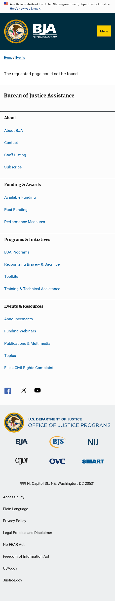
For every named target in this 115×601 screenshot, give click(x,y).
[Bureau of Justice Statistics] (57, 448)
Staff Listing (15, 155)
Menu (104, 31)
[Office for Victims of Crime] (57, 464)
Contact (11, 142)
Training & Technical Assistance (32, 288)
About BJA (13, 130)
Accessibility (13, 497)
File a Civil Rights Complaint (28, 367)
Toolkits (11, 276)
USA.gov (10, 568)
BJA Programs (17, 252)
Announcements (18, 319)
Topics (10, 355)
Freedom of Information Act (26, 556)
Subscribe (13, 167)
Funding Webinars (20, 331)
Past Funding (16, 209)
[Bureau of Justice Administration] (22, 445)
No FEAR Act (14, 544)
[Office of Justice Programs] (16, 31)
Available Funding (20, 197)
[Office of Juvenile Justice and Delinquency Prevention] (21, 465)
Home (8, 57)
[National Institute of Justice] (93, 446)
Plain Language (15, 509)
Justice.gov (12, 580)
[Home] (44, 31)
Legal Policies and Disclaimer (27, 533)
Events (20, 57)
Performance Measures (24, 221)
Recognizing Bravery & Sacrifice (32, 264)
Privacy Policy (14, 521)
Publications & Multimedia (27, 343)
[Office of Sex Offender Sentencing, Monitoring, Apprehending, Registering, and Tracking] (93, 464)
